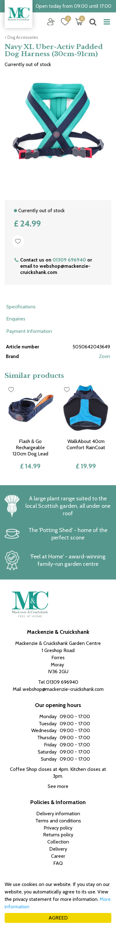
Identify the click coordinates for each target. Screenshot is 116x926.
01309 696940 (69, 260)
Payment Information (29, 331)
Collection (58, 842)
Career (58, 856)
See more (58, 786)
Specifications (21, 307)
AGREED (58, 918)
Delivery (58, 849)
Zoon (104, 356)
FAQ (58, 863)
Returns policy (58, 835)
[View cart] (79, 21)
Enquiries (15, 319)
